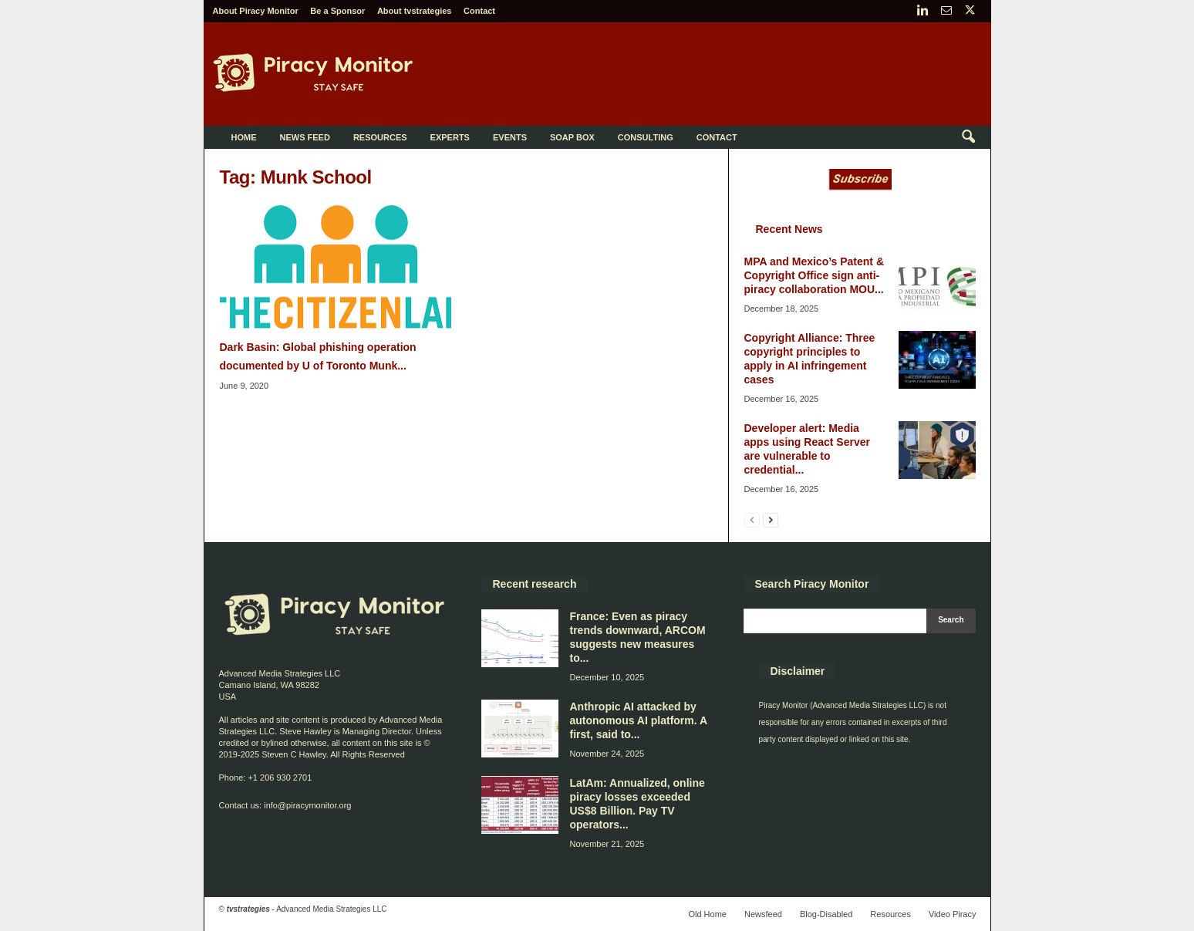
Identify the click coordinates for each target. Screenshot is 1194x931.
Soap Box (572, 137)
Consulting (645, 137)
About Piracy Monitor (255, 10)
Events (510, 137)
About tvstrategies (414, 10)
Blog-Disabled (826, 914)
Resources (380, 137)
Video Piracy (952, 914)
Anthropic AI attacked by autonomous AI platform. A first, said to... (638, 720)
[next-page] (770, 519)
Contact (479, 10)
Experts (450, 137)
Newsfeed (763, 914)
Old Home (707, 914)
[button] (968, 137)
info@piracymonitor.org (307, 805)
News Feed (305, 137)
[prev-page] (752, 519)
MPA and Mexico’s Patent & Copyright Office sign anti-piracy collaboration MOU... (814, 275)
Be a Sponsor (337, 10)
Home (244, 137)
